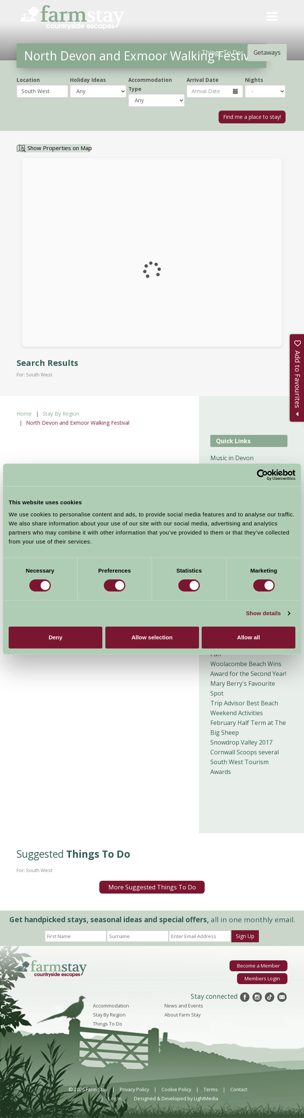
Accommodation (111, 1005)
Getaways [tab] (267, 52)
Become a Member (258, 965)
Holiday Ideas (88, 79)
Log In (115, 1098)
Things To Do (107, 1023)
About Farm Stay (182, 1014)
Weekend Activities (236, 713)
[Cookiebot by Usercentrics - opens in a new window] (262, 475)
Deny (55, 637)
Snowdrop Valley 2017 (241, 742)
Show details (263, 613)
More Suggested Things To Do (152, 887)
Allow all (248, 637)
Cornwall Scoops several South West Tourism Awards (244, 762)
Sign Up (245, 936)
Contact (238, 1089)
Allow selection (151, 637)
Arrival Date (203, 79)
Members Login (262, 978)
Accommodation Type (150, 84)
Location (28, 79)
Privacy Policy (134, 1089)
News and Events (183, 1005)
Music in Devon (232, 458)
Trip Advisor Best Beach (244, 703)
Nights (254, 79)
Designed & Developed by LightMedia (176, 1098)
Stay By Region (61, 413)
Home (24, 413)
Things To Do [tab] (221, 52)
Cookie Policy (176, 1089)
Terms (211, 1089)
